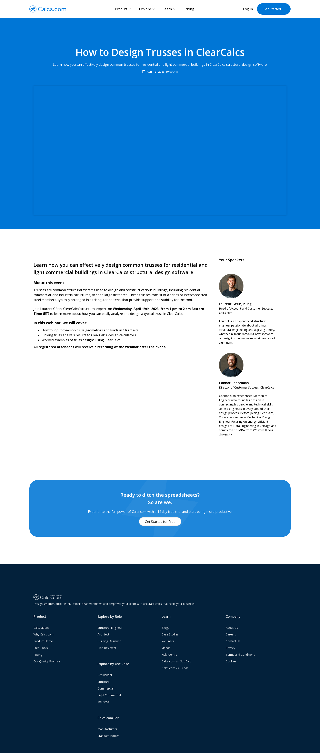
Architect (103, 641)
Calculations (41, 634)
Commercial (105, 695)
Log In (248, 9)
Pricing (188, 9)
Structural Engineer (110, 634)
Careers (231, 641)
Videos (166, 654)
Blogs (165, 634)
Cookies (231, 668)
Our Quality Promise (46, 668)
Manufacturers (107, 735)
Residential (105, 681)
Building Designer (109, 648)
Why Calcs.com (43, 641)
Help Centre (169, 661)
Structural (104, 688)
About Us (232, 634)
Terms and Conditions (240, 661)
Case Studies (170, 641)
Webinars (168, 648)
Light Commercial (109, 702)
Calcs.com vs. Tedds (175, 674)
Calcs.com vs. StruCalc (176, 668)
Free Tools (40, 654)
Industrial (104, 708)
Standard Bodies (108, 742)
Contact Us (233, 648)
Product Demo (43, 648)
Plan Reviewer (107, 654)
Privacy (230, 654)
